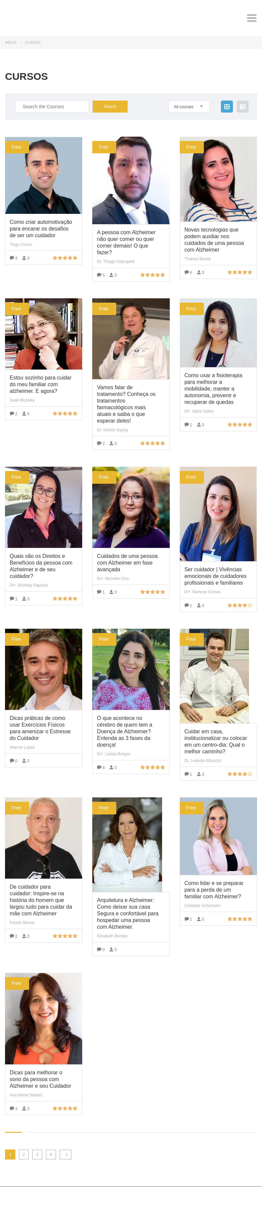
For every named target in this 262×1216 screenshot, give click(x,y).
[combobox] (189, 107)
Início (10, 42)
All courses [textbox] (183, 107)
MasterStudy (56, 1198)
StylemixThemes (24, 1205)
